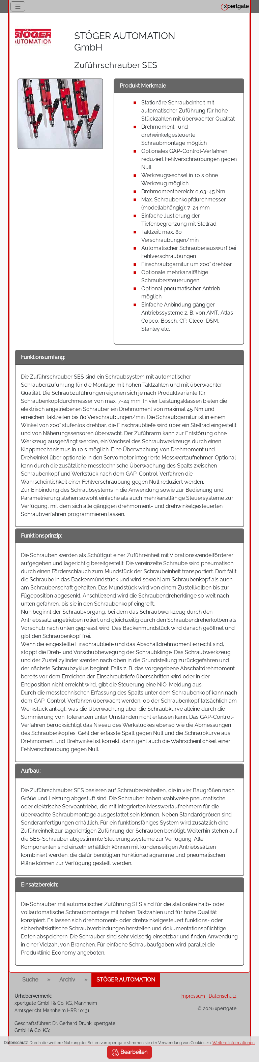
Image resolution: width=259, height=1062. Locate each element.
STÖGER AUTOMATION (125, 979)
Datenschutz (222, 996)
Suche (30, 979)
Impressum (192, 996)
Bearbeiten (129, 1052)
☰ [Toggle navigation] (18, 6)
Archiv (67, 979)
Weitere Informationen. (233, 1042)
